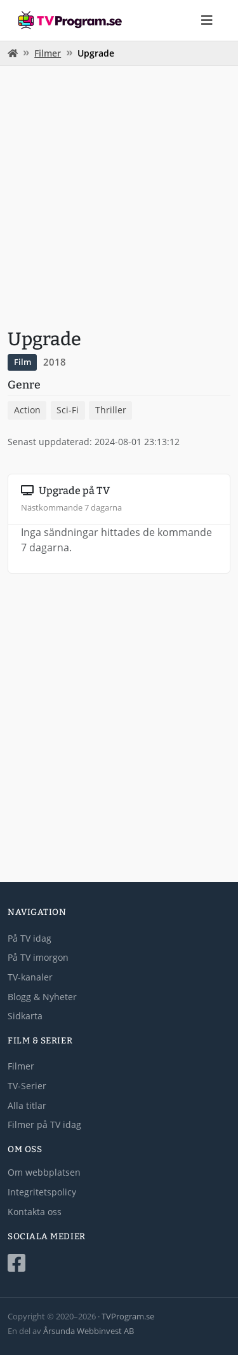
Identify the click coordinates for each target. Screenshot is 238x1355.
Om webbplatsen (44, 1172)
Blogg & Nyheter (42, 997)
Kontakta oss (35, 1212)
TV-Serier (27, 1086)
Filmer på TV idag (44, 1124)
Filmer (47, 53)
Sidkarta (25, 1016)
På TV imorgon (38, 957)
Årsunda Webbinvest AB (88, 1331)
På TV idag (29, 938)
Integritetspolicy (42, 1192)
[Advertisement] (119, 195)
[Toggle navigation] (207, 20)
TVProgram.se (128, 1316)
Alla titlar (27, 1105)
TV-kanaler (30, 977)
